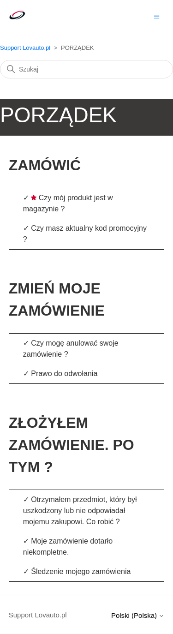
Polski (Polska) (137, 615)
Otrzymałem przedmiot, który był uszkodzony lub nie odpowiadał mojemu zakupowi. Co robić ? (80, 511)
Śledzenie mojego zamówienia (81, 571)
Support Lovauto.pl (25, 47)
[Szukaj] (86, 69)
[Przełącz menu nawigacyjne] (157, 16)
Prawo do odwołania (64, 373)
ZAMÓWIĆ (45, 165)
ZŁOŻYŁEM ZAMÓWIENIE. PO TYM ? (71, 444)
